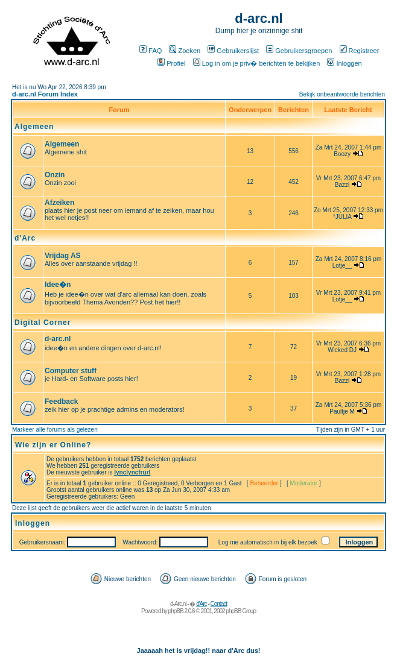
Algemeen (34, 126)
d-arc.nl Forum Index (45, 94)
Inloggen (344, 63)
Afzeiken (59, 202)
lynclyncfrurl (132, 472)
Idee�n (58, 284)
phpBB (175, 611)
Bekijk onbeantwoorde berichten (342, 94)
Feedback (61, 401)
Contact (219, 603)
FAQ (150, 50)
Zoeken (184, 50)
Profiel (171, 63)
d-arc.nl (58, 339)
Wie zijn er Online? (53, 445)
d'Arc (25, 238)
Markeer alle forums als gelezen (55, 429)
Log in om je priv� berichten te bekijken (256, 63)
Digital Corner (42, 322)
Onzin (55, 175)
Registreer (360, 50)
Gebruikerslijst (233, 50)
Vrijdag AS (63, 255)
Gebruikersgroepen (299, 50)
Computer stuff (71, 371)
